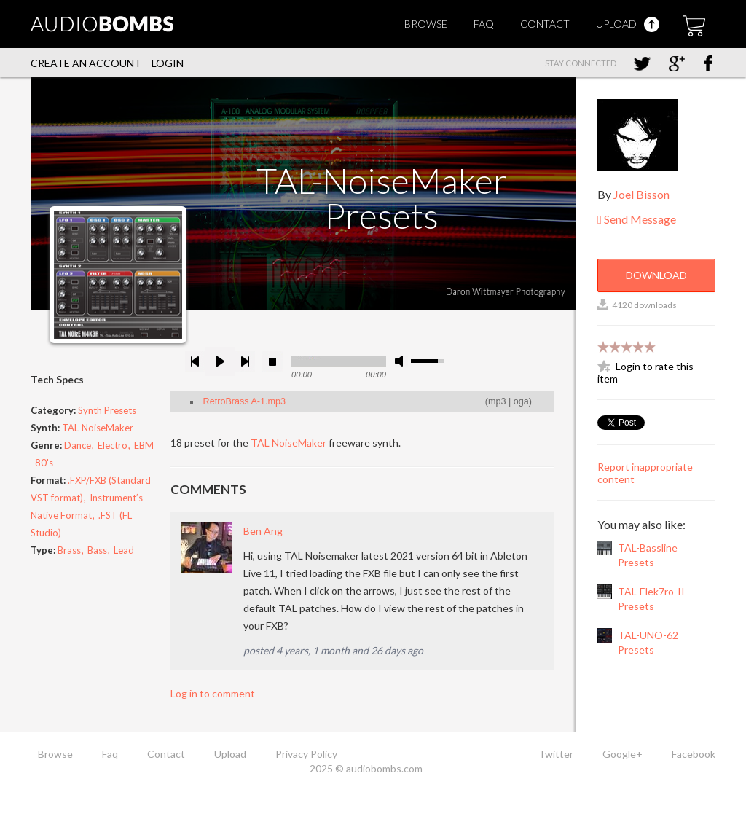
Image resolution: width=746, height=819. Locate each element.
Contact (545, 23)
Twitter (555, 754)
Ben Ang (263, 531)
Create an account (86, 63)
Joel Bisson (641, 194)
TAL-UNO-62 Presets (648, 642)
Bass (97, 550)
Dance (77, 445)
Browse (425, 23)
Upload (627, 23)
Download (656, 275)
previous (195, 361)
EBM (144, 445)
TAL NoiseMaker (288, 442)
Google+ (622, 754)
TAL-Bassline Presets (648, 554)
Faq (484, 23)
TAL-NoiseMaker (97, 428)
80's (44, 463)
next (245, 361)
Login (168, 63)
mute (401, 361)
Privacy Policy (306, 754)
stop (272, 361)
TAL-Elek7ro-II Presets (651, 598)
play (220, 361)
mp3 (497, 401)
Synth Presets (107, 410)
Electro (112, 445)
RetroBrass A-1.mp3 (244, 401)
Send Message (636, 219)
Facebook (693, 754)
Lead (124, 550)
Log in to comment (212, 693)
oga (521, 401)
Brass (69, 550)
